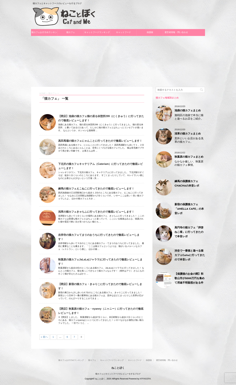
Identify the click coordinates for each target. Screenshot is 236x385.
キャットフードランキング (97, 32)
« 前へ (44, 336)
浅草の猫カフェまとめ (188, 133)
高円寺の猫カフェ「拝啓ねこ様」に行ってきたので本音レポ (189, 232)
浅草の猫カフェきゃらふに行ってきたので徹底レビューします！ (96, 211)
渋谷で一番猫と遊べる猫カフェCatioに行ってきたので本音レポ (190, 255)
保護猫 (150, 32)
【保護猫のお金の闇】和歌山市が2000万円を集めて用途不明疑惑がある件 (190, 278)
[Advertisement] (118, 61)
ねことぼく (118, 367)
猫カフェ (70, 32)
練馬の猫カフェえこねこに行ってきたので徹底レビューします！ (96, 188)
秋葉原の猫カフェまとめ (189, 157)
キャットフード (123, 32)
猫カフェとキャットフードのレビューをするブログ (118, 374)
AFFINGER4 (145, 379)
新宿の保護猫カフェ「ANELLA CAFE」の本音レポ (189, 209)
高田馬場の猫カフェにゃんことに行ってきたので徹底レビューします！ (100, 140)
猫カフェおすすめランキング (44, 33)
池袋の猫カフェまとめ (188, 110)
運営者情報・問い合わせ (176, 32)
